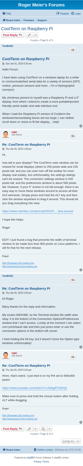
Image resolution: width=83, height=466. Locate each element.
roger (14, 132)
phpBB (30, 457)
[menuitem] (6, 13)
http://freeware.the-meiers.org (18, 263)
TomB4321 (7, 46)
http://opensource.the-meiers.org (19, 266)
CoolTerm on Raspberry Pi (27, 28)
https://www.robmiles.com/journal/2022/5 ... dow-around (37, 211)
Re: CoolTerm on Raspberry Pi (26, 144)
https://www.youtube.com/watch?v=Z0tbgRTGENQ (34, 388)
